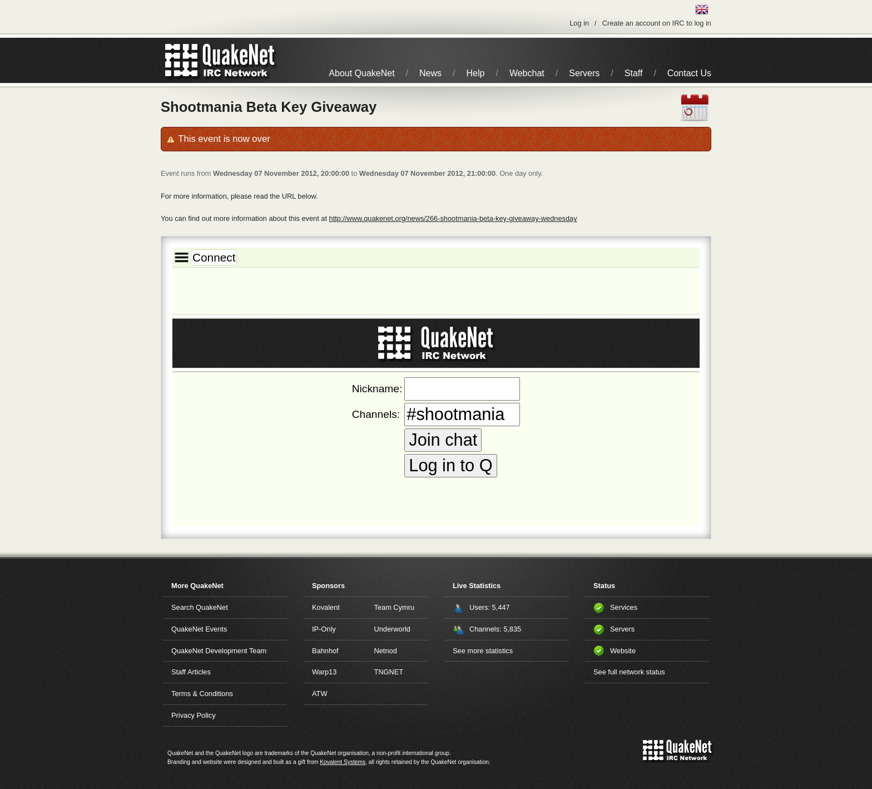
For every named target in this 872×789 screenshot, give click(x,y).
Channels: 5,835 (495, 629)
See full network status (629, 672)
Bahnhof (325, 651)
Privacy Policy (193, 715)
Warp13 (324, 672)
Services (623, 607)
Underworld (392, 629)
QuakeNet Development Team (218, 651)
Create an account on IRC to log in (656, 23)
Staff (634, 73)
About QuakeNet (361, 73)
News (430, 73)
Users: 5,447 (489, 607)
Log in (579, 23)
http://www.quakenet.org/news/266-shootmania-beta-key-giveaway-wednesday (453, 218)
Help (476, 73)
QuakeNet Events (199, 629)
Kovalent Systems (342, 762)
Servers (584, 73)
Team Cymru (394, 607)
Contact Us (689, 73)
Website (623, 651)
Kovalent (326, 607)
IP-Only (324, 629)
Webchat (526, 73)
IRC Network (240, 60)
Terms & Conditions (202, 693)
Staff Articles (191, 672)
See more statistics (483, 651)
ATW (319, 693)
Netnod (385, 651)
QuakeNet (181, 60)
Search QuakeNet (199, 607)
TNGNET (389, 672)
